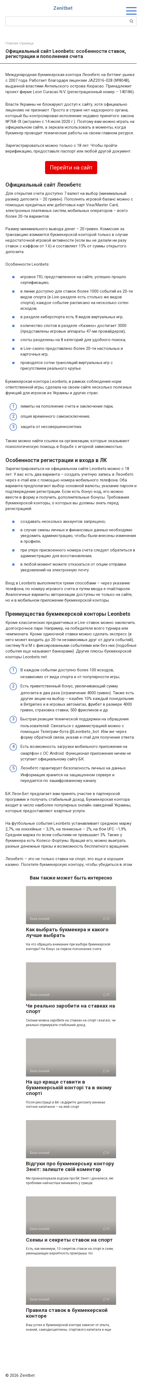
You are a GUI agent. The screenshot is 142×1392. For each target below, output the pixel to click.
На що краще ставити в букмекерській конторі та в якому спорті (69, 1087)
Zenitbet (63, 8)
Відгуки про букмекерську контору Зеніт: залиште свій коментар (70, 1166)
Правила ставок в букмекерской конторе (67, 1313)
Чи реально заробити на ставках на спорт (70, 1009)
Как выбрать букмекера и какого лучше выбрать (67, 932)
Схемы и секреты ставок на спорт (69, 1240)
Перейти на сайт (71, 167)
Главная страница (19, 43)
